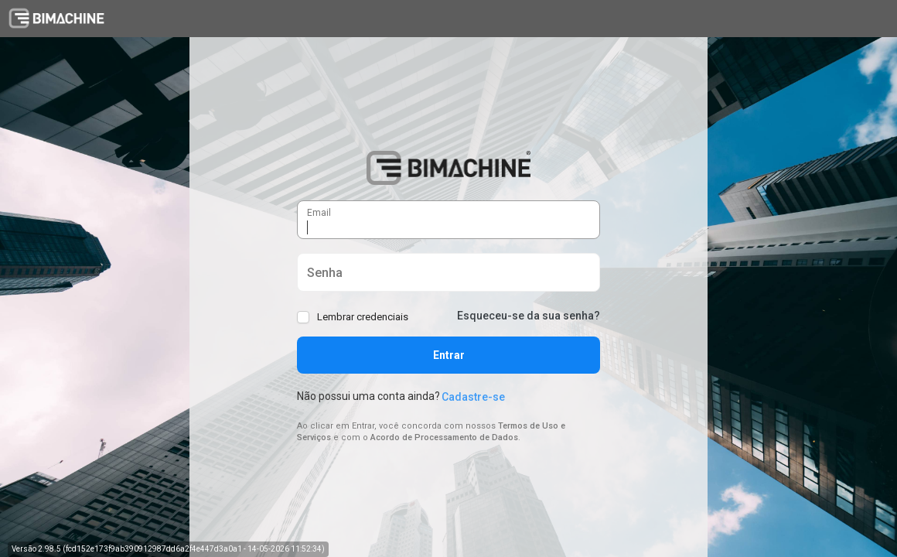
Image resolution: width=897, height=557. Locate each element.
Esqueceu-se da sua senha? (528, 315)
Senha (307, 265)
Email (307, 205)
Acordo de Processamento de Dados (444, 437)
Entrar (449, 355)
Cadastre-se (473, 397)
